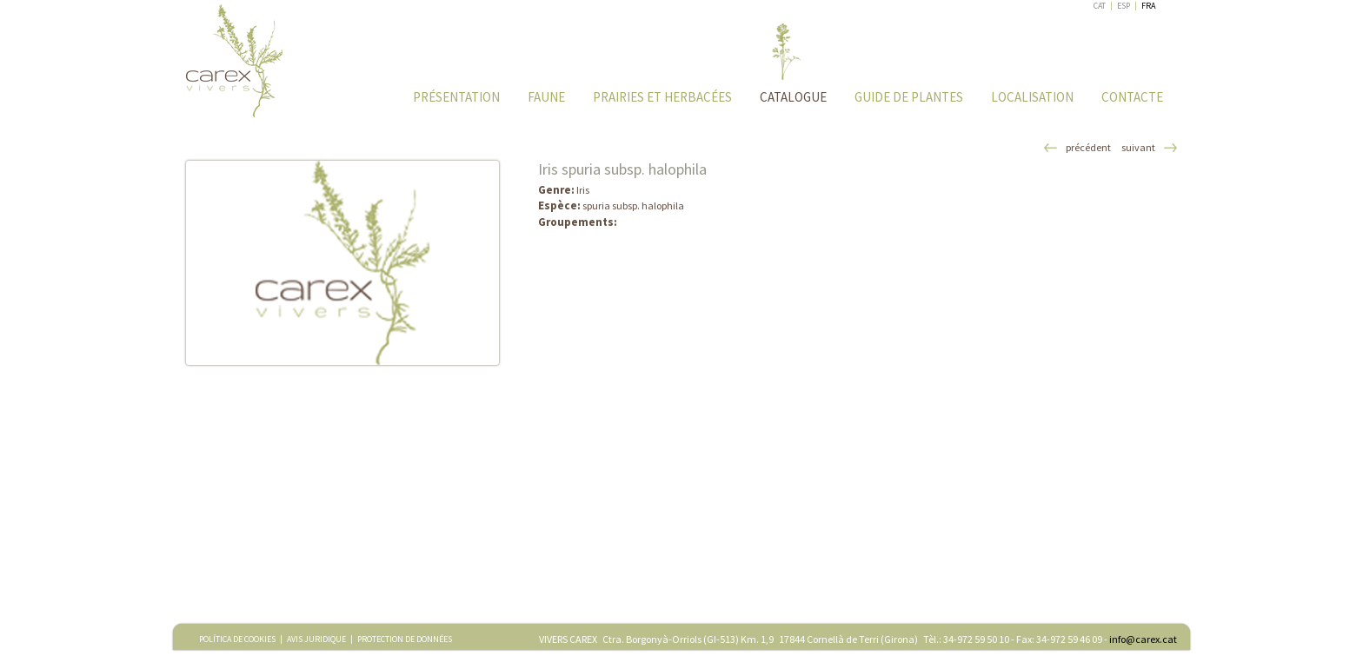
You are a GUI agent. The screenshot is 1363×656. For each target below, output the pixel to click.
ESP (1123, 5)
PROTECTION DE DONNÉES (404, 639)
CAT (1100, 5)
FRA (1148, 5)
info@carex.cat (1143, 639)
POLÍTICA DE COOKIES (237, 639)
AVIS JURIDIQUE (316, 639)
